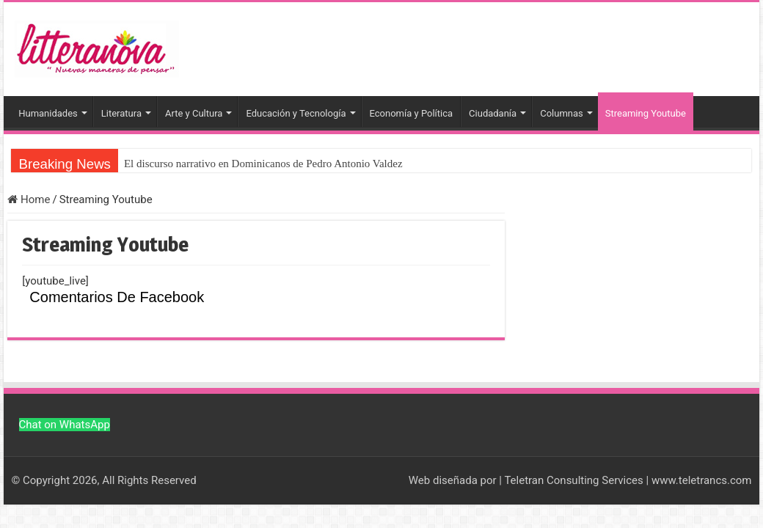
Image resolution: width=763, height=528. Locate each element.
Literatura (121, 113)
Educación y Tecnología (296, 113)
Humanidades (48, 113)
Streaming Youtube (645, 113)
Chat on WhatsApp (64, 424)
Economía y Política (411, 113)
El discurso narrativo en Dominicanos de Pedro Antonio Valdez (263, 163)
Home (28, 199)
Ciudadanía (492, 113)
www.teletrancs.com (701, 480)
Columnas (561, 113)
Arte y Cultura (193, 113)
